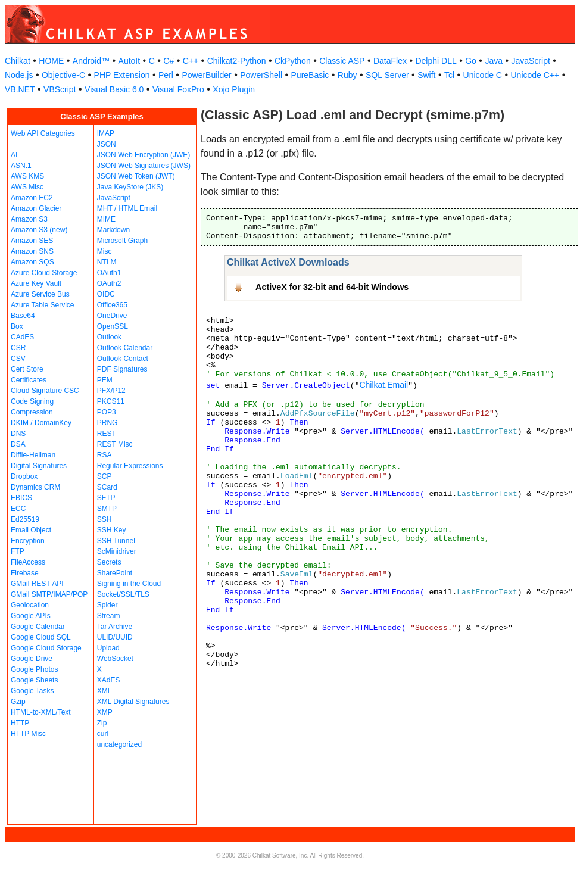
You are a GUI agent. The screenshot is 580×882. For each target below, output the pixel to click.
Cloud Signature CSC (45, 391)
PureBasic (310, 75)
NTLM (107, 262)
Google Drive (31, 659)
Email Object (31, 530)
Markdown (113, 230)
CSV (18, 358)
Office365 (112, 305)
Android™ (91, 61)
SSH (104, 519)
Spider (107, 605)
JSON (106, 144)
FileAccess (28, 562)
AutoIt (130, 61)
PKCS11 (110, 401)
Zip (102, 723)
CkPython (293, 61)
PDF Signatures (122, 369)
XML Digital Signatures (133, 701)
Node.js (19, 75)
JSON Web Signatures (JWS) (144, 165)
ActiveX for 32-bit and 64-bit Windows (332, 287)
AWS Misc (27, 187)
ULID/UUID (115, 637)
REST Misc (115, 444)
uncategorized (119, 744)
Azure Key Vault (36, 283)
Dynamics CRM (35, 487)
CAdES (22, 337)
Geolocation (30, 605)
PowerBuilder (206, 75)
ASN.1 (21, 165)
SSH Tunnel (116, 541)
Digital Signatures (39, 466)
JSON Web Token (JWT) (136, 176)
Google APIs (31, 616)
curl (102, 734)
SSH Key (111, 530)
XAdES (108, 680)
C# (168, 61)
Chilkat (17, 61)
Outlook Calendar (124, 348)
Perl (165, 75)
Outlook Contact (122, 358)
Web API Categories (43, 133)
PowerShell (261, 75)
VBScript (59, 89)
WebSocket (115, 659)
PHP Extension (122, 75)
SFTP (106, 498)
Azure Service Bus (40, 294)
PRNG (107, 423)
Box (17, 326)
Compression (32, 412)
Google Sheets (34, 680)
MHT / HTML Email (127, 208)
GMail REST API (37, 583)
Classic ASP (341, 61)
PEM (105, 380)
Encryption (28, 541)
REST (106, 433)
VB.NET (20, 89)
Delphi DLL (435, 61)
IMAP (105, 133)
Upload (108, 648)
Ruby (347, 75)
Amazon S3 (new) (39, 230)
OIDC (106, 294)
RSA (104, 455)
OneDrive (112, 315)
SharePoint (114, 573)
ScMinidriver (116, 551)
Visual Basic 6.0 (114, 89)
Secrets (109, 562)
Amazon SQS (32, 262)
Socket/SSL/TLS (123, 594)
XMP (105, 712)
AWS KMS (27, 176)
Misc (104, 251)
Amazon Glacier (36, 208)
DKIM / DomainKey (41, 423)
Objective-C (63, 75)
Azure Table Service (42, 305)
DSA (18, 444)
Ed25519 (25, 519)
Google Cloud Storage (46, 648)
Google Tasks (32, 691)
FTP (17, 551)
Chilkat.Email (383, 384)
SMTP (107, 508)
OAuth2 (109, 283)
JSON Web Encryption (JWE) (143, 155)
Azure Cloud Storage (44, 273)
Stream (108, 616)
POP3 (106, 412)
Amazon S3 (29, 219)
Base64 (23, 315)
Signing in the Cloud (129, 583)
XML (104, 691)
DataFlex (390, 61)
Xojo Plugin (234, 89)
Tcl (449, 75)
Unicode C (482, 75)
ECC (18, 508)
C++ (190, 61)
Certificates (28, 380)
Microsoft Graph (122, 240)
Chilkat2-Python (236, 61)
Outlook (109, 337)
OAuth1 (109, 273)
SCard (107, 487)
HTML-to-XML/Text (41, 712)
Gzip (18, 701)
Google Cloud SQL (41, 637)
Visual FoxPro (178, 89)
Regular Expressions (130, 466)
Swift (426, 75)
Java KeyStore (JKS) (130, 187)
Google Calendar (38, 626)
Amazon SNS (32, 251)
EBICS (21, 498)
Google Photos (34, 669)
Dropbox (24, 476)
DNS (18, 433)
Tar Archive (114, 626)
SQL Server (387, 75)
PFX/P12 (111, 391)
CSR (18, 348)
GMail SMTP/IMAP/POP (49, 594)
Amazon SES (32, 240)
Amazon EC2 (32, 198)
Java (494, 61)
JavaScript (531, 61)
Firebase (25, 573)
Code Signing (32, 401)
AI (14, 155)
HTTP (20, 723)
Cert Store (27, 369)
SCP (104, 476)
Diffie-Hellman (33, 455)
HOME (51, 61)
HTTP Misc (28, 734)
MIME (106, 219)
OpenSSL (112, 326)
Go (470, 61)
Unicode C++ (534, 75)
